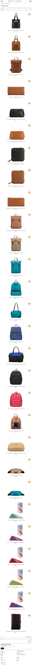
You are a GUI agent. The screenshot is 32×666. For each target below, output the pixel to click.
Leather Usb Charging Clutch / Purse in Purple (16, 609)
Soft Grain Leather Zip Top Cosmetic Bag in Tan (16, 141)
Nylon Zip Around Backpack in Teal (16, 297)
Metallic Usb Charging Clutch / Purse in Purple (16, 542)
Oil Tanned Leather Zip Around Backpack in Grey (16, 386)
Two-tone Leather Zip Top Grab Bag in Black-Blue (16, 364)
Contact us (2, 652)
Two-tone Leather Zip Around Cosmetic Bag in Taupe (16, 453)
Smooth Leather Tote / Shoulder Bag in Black (16, 30)
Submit (29, 641)
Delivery (2, 653)
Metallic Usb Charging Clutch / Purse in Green (16, 520)
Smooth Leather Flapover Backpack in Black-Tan (16, 230)
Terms (2, 655)
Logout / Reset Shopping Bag (21, 654)
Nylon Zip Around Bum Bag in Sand (16, 475)
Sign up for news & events (6, 644)
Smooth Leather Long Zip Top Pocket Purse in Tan (16, 208)
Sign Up (2, 648)
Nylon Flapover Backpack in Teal (16, 275)
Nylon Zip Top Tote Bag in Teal (16, 319)
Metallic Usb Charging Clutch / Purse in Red (16, 564)
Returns (2, 654)
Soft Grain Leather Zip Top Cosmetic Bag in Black (16, 119)
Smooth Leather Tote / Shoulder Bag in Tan (16, 52)
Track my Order (19, 653)
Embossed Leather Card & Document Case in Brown (16, 631)
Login (17, 652)
